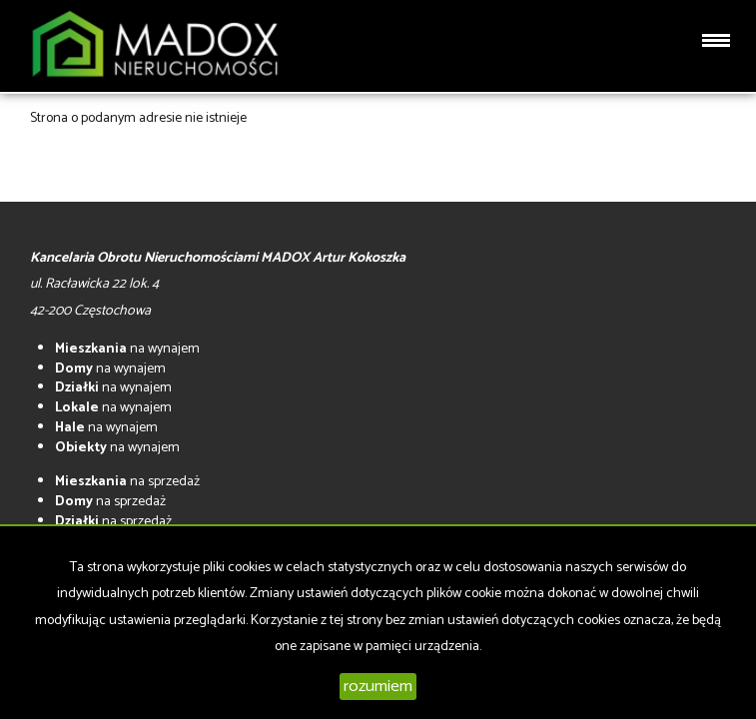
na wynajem (127, 349)
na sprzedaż (127, 481)
